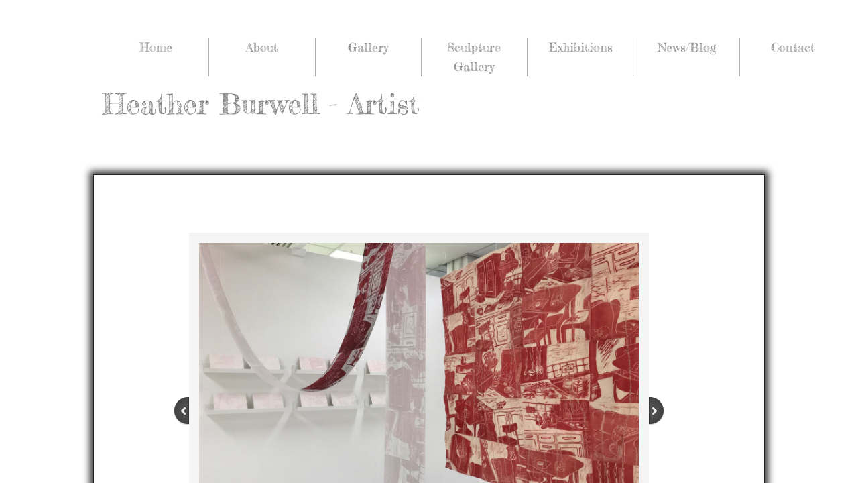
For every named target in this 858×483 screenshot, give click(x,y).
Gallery (368, 47)
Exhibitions (580, 47)
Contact (793, 47)
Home (155, 47)
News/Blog (687, 47)
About (262, 47)
